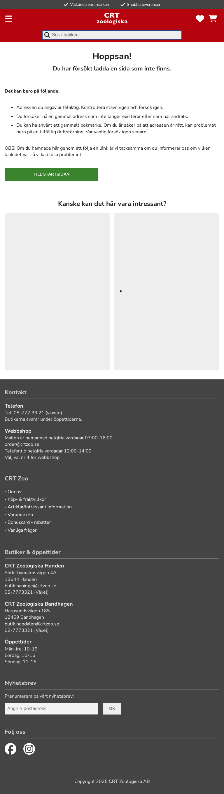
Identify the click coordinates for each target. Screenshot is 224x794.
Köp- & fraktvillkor (27, 499)
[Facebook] (10, 749)
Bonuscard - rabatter (29, 522)
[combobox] (112, 35)
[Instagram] (29, 749)
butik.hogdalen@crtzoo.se (32, 624)
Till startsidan (51, 174)
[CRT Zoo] (112, 18)
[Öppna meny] (8, 18)
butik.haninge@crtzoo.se (30, 586)
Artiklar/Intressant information (40, 507)
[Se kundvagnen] (212, 18)
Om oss (16, 492)
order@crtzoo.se (22, 444)
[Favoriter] (200, 18)
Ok (112, 708)
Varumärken (20, 515)
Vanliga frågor (22, 530)
